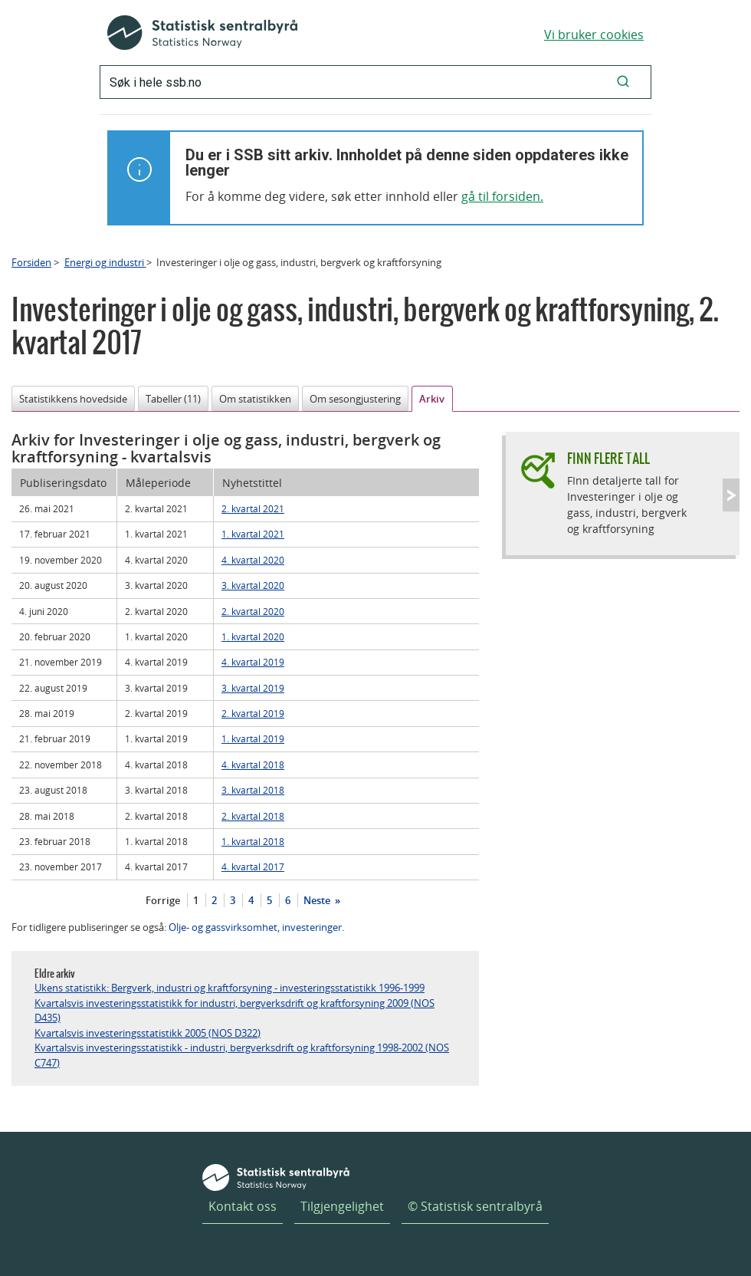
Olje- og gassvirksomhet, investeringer (255, 927)
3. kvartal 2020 (252, 585)
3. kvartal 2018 (252, 790)
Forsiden (31, 262)
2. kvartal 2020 (252, 611)
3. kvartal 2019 (252, 688)
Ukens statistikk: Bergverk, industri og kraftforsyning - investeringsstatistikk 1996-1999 (229, 988)
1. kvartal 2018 (252, 841)
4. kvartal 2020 (252, 560)
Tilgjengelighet (342, 1206)
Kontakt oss (242, 1206)
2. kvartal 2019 (252, 713)
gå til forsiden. (502, 196)
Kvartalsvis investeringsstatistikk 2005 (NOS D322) (147, 1033)
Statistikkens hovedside (73, 399)
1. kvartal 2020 (252, 636)
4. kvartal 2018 (252, 764)
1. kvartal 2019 (252, 738)
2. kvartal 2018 (252, 816)
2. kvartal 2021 (252, 508)
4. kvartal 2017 (252, 866)
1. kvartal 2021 (252, 534)
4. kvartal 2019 (252, 662)
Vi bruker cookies (594, 34)
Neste (318, 900)
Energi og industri (105, 262)
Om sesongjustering (355, 399)
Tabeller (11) (173, 399)
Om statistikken (255, 399)
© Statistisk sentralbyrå (475, 1206)
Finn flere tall (608, 458)
